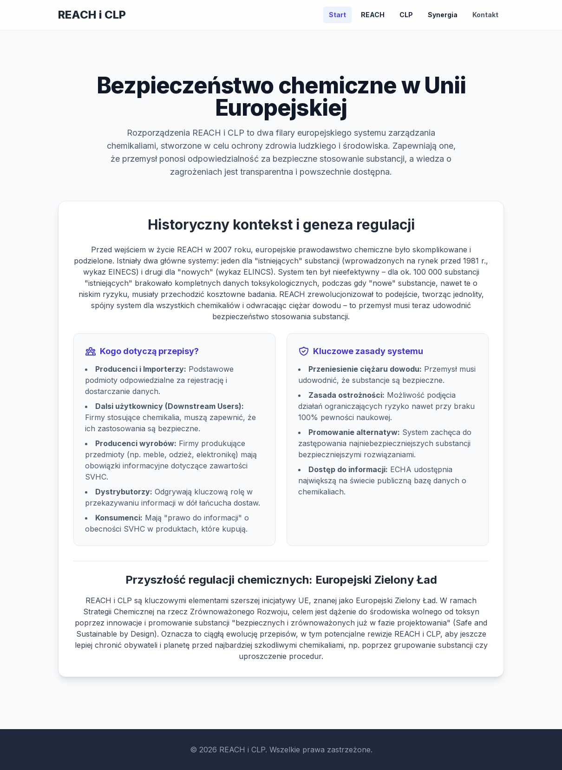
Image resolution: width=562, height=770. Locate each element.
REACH (373, 15)
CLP (406, 15)
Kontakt (485, 15)
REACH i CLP (92, 14)
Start (337, 15)
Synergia (442, 15)
